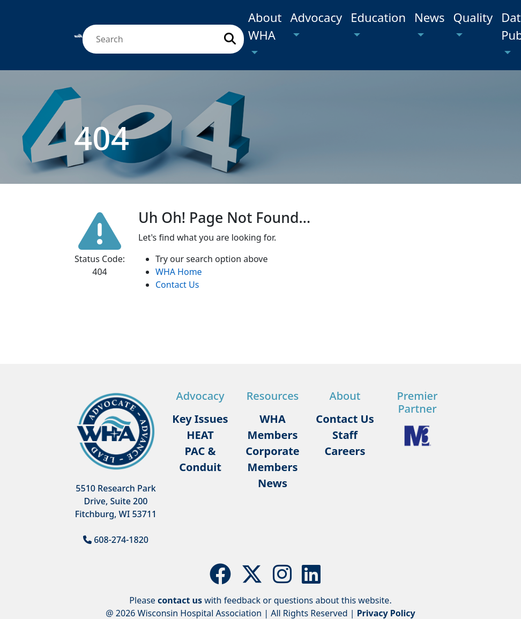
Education (378, 17)
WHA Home (178, 272)
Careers (344, 451)
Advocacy (316, 17)
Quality (473, 17)
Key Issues (200, 419)
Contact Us (177, 284)
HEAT (200, 435)
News (429, 17)
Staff (345, 435)
